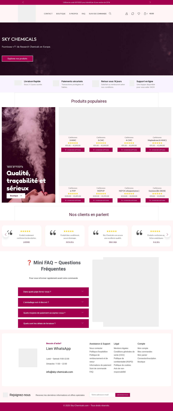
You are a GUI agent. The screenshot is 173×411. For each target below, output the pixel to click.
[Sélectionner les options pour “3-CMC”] (101, 150)
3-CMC (101, 140)
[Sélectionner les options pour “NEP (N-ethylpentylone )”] (129, 200)
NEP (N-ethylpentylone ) (129, 191)
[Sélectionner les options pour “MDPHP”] (101, 200)
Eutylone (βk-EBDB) (157, 191)
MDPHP (101, 191)
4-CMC (129, 140)
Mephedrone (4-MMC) (157, 140)
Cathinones (72, 137)
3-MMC (72, 140)
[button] (110, 13)
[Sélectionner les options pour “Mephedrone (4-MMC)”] (157, 150)
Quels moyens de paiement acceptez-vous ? (44, 313)
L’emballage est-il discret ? (36, 302)
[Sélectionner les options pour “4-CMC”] (129, 150)
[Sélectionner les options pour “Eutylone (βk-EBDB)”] (157, 200)
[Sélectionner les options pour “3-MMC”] (72, 150)
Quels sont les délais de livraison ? (39, 323)
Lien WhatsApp (58, 348)
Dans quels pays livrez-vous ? (37, 292)
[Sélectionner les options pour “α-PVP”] (72, 200)
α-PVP (73, 191)
